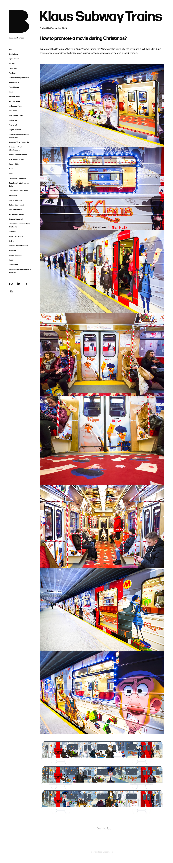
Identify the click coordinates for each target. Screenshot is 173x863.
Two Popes (13, 110)
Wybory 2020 (14, 164)
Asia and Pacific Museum (18, 245)
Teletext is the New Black (18, 190)
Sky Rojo (12, 63)
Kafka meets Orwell (16, 159)
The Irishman (14, 87)
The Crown (13, 73)
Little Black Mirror (15, 209)
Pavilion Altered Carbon (18, 154)
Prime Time (13, 68)
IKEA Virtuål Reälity (16, 200)
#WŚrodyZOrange (16, 236)
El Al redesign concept (17, 178)
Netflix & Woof (14, 96)
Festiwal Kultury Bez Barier (19, 77)
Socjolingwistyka (15, 129)
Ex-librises (12, 231)
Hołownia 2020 (14, 82)
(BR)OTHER (13, 120)
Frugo (11, 260)
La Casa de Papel (15, 106)
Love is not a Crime (16, 115)
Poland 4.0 (13, 125)
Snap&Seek (13, 264)
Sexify (11, 49)
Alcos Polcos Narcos (16, 214)
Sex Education (14, 101)
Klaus (11, 92)
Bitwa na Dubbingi (15, 219)
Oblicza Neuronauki (16, 205)
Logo (11, 173)
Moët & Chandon (15, 255)
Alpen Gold (13, 250)
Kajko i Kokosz (14, 59)
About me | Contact (16, 38)
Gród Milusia (13, 54)
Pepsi (11, 169)
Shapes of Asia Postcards (19, 142)
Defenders (13, 195)
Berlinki (11, 241)
